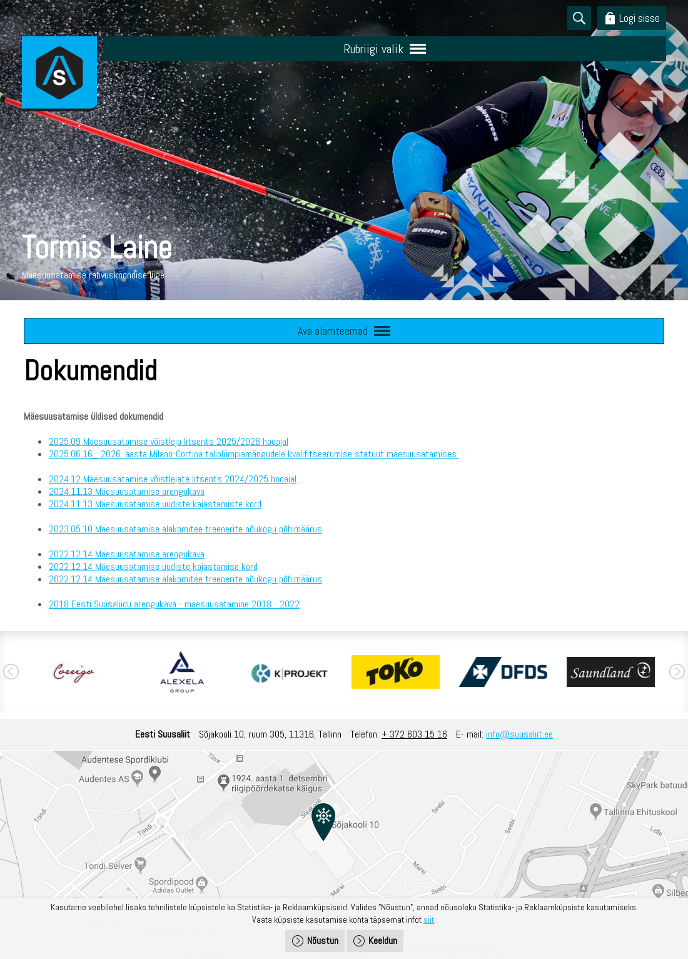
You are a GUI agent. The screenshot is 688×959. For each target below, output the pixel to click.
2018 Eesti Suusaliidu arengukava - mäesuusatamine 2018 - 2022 (174, 604)
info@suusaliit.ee (519, 734)
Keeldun (382, 940)
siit (428, 919)
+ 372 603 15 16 (414, 734)
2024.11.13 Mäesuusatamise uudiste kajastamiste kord (155, 503)
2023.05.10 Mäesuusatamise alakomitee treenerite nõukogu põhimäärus (185, 528)
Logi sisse (639, 18)
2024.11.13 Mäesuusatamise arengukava (127, 491)
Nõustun (322, 940)
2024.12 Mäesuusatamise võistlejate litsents (135, 478)
